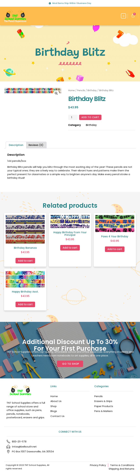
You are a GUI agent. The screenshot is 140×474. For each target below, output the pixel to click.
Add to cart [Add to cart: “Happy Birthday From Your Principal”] (70, 248)
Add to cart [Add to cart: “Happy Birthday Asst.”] (25, 304)
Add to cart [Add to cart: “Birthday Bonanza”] (25, 260)
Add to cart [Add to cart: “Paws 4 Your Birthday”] (114, 249)
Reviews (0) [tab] (36, 145)
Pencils (81, 90)
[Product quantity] (73, 117)
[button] (123, 15)
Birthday (92, 90)
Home (71, 90)
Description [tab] (16, 145)
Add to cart (91, 117)
